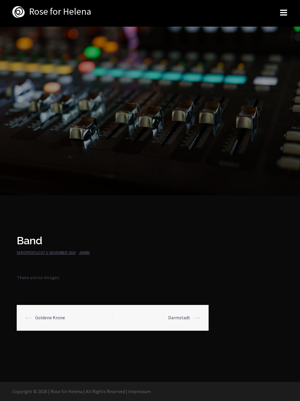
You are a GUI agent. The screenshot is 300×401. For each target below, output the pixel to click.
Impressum (139, 391)
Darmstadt (179, 317)
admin (84, 252)
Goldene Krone (50, 317)
